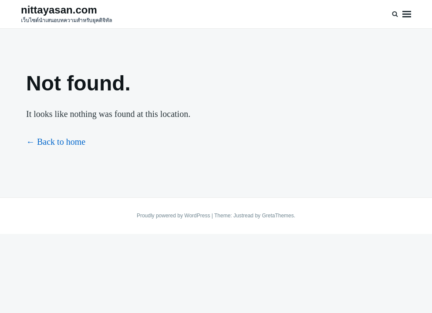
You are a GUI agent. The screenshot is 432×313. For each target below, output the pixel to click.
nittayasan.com (59, 10)
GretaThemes (278, 216)
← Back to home (55, 142)
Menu (406, 14)
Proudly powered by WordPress (174, 216)
